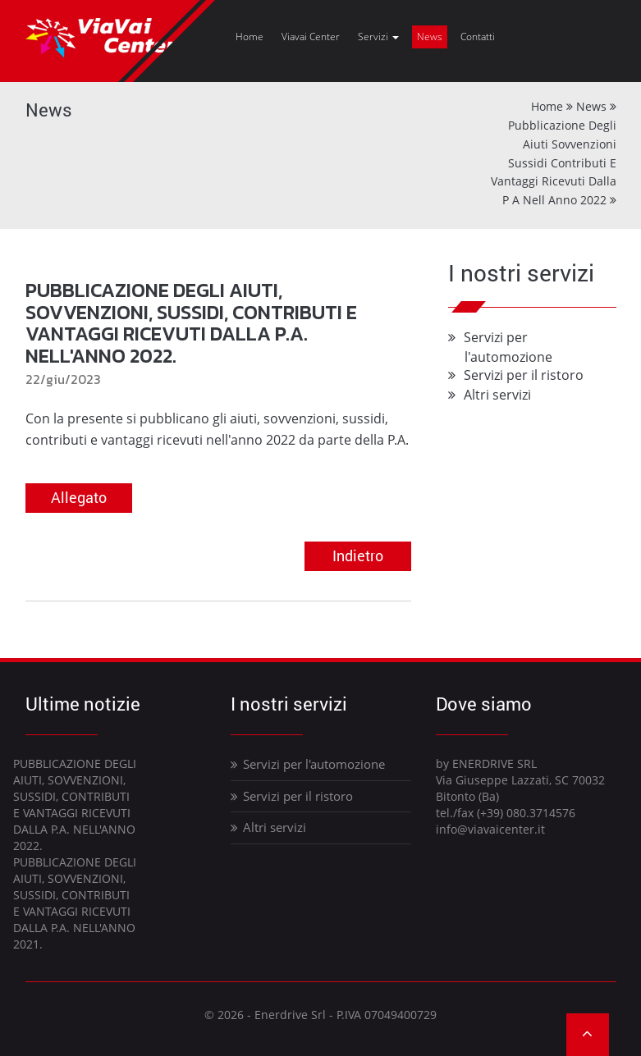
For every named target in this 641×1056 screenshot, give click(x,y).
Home (249, 36)
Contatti (477, 36)
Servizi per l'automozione (308, 764)
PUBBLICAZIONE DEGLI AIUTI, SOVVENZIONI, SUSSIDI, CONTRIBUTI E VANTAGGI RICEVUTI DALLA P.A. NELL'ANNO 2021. (74, 903)
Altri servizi (498, 395)
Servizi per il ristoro (524, 375)
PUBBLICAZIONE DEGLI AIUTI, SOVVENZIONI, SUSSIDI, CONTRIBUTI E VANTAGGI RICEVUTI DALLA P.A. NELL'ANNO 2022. (74, 804)
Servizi (378, 36)
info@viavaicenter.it (490, 829)
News (429, 36)
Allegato (79, 497)
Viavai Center (311, 36)
